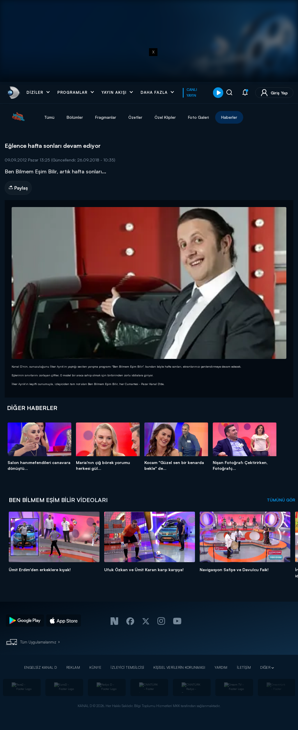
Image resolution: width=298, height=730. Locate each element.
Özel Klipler (165, 117)
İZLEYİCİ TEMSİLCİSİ (127, 667)
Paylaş (18, 188)
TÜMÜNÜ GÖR (281, 499)
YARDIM (221, 667)
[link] (13, 93)
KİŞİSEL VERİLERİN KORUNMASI (179, 667)
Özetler (135, 117)
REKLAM (73, 667)
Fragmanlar (105, 117)
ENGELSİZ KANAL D (40, 667)
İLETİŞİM (244, 667)
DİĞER (265, 667)
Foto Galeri (198, 117)
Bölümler (75, 117)
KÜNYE (95, 667)
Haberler (229, 117)
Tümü (49, 117)
